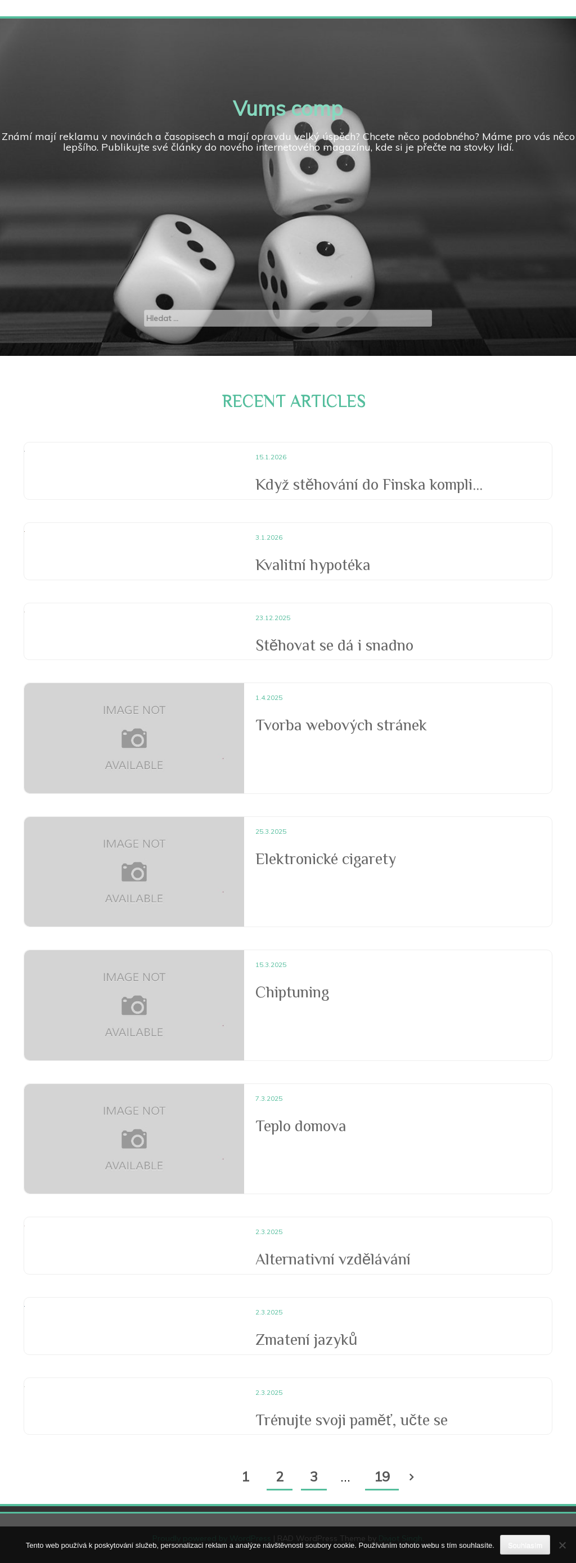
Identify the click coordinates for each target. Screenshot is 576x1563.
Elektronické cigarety (325, 859)
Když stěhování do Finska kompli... (369, 484)
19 (382, 1476)
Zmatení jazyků (306, 1339)
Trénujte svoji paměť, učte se (351, 1420)
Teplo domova (300, 1126)
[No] (562, 1545)
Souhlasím (525, 1545)
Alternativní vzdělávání (333, 1259)
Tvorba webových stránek (341, 725)
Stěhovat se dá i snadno (334, 645)
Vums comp (288, 108)
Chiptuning (292, 992)
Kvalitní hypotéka (313, 564)
